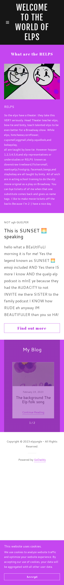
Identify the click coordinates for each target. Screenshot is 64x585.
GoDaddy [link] (40, 460)
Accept (32, 577)
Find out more (32, 328)
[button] (8, 22)
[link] (32, 22)
